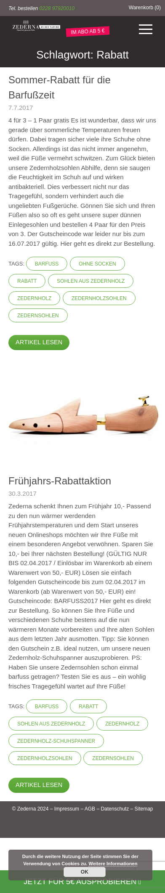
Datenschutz (115, 809)
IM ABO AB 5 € (88, 31)
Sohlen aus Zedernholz (91, 281)
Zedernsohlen (38, 316)
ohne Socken (97, 264)
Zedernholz (34, 298)
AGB (90, 809)
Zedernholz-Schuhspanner (56, 741)
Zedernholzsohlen (99, 298)
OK (84, 872)
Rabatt (27, 281)
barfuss (47, 264)
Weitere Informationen (112, 863)
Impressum (66, 809)
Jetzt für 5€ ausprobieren (82, 881)
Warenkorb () (145, 8)
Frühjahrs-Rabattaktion (59, 480)
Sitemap (143, 809)
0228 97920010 (57, 8)
